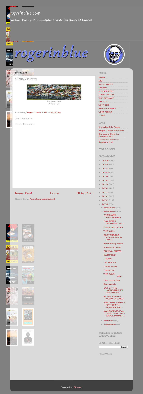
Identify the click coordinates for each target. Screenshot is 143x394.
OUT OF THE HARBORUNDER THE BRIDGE (113, 290)
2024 (105, 164)
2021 (105, 176)
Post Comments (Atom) (42, 199)
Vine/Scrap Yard (112, 247)
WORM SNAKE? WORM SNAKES (113, 297)
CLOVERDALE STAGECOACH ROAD (113, 237)
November (109, 211)
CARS (102, 115)
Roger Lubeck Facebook (111, 130)
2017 (105, 192)
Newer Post (23, 193)
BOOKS (103, 88)
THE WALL (109, 231)
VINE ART (104, 105)
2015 (105, 200)
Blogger (78, 387)
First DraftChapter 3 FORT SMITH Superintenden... (114, 304)
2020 (105, 180)
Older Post (85, 193)
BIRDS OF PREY (107, 108)
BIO (100, 81)
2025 (105, 160)
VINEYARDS (105, 112)
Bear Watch (110, 284)
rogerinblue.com (25, 13)
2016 (105, 196)
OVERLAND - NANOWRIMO (112, 216)
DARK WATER (106, 94)
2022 (105, 172)
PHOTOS (103, 101)
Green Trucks (110, 266)
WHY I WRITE (106, 84)
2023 (105, 168)
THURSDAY (110, 262)
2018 (105, 188)
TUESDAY (109, 270)
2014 (105, 204)
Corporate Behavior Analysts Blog (109, 135)
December (109, 207)
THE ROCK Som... (116, 275)
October (108, 320)
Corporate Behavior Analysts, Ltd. (109, 140)
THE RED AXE (106, 98)
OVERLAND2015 (113, 227)
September (110, 324)
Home (54, 193)
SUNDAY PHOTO (112, 251)
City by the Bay (112, 280)
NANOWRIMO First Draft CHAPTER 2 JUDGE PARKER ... (114, 313)
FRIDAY (107, 259)
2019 (105, 184)
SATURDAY (110, 255)
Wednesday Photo (113, 243)
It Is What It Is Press (109, 127)
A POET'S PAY (106, 91)
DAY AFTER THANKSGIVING (113, 222)
